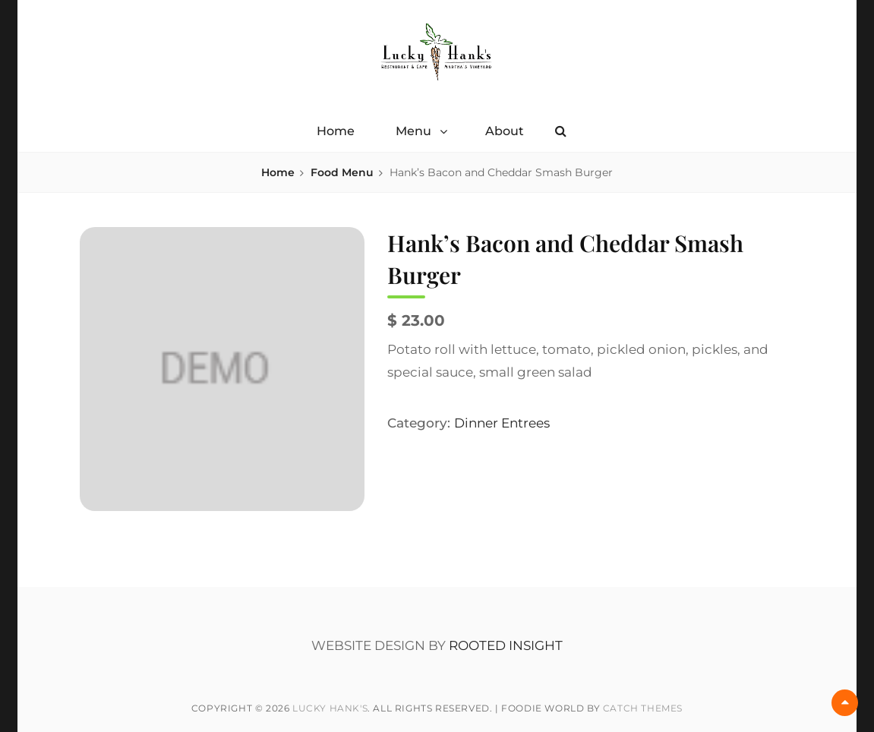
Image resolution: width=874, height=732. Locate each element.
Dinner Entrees (502, 423)
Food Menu (342, 172)
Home (336, 131)
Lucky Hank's (330, 708)
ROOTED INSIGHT (506, 645)
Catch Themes (643, 708)
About (504, 131)
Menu (413, 131)
